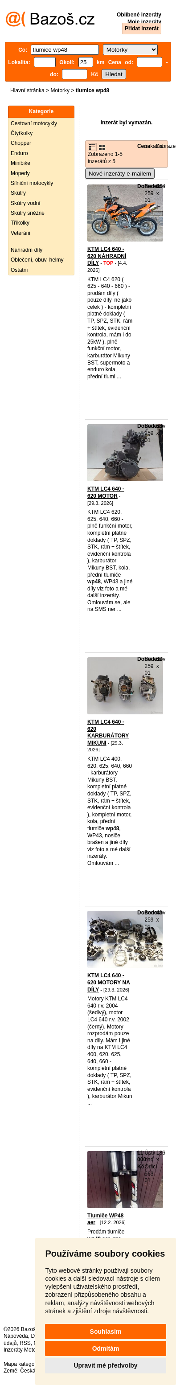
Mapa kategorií (21, 1364)
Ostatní (19, 270)
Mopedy (20, 173)
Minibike (20, 163)
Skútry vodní (26, 203)
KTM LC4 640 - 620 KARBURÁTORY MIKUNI (108, 732)
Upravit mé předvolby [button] (105, 1365)
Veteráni (20, 233)
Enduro (19, 153)
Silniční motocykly (32, 183)
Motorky (60, 90)
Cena (143, 146)
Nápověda (16, 1336)
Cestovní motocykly (34, 123)
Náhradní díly (26, 250)
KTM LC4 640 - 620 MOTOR (105, 492)
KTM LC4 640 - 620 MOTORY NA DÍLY (108, 982)
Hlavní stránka (27, 90)
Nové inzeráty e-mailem (120, 173)
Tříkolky (20, 223)
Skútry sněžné (28, 213)
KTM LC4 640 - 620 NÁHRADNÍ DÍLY (106, 256)
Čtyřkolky (22, 133)
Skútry (18, 193)
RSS (25, 1343)
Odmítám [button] (105, 1348)
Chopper (21, 143)
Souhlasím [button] (106, 1331)
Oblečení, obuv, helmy (37, 260)
